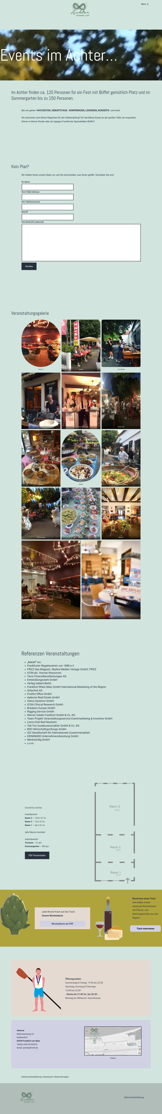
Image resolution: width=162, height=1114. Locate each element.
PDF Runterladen (37, 855)
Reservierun (60, 1077)
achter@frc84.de (30, 1048)
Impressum (48, 1077)
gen (67, 1077)
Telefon (20, 1044)
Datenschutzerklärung (31, 1077)
